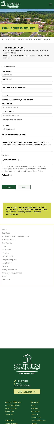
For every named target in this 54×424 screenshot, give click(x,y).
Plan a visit (9, 411)
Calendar (34, 414)
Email (4, 246)
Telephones (6, 263)
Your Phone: (6, 79)
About (4, 229)
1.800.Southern (21, 381)
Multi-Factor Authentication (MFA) (15, 236)
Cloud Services (7, 249)
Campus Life (36, 417)
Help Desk (6, 233)
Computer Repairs (9, 259)
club (6, 126)
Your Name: (6, 71)
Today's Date (7, 175)
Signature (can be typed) (12, 159)
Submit (8, 187)
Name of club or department (14, 134)
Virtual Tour (9, 414)
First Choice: (7, 104)
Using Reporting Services (12, 273)
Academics (35, 408)
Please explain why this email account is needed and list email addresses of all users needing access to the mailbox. (26, 143)
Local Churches (11, 408)
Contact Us (6, 279)
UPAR (4, 276)
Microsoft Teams (8, 239)
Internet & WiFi (8, 256)
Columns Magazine (38, 420)
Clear (24, 187)
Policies (5, 266)
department (9, 129)
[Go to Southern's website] (10, 4)
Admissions (35, 411)
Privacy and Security (10, 269)
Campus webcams (12, 405)
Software (5, 253)
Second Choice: (8, 112)
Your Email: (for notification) (13, 87)
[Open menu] (51, 5)
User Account (7, 243)
